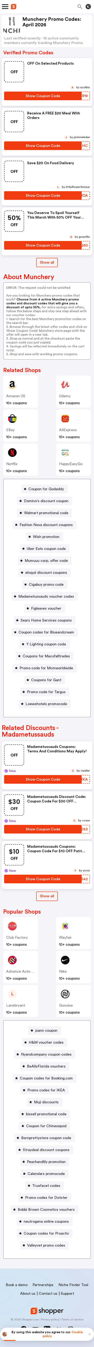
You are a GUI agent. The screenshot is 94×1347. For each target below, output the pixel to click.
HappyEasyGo (70, 464)
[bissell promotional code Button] (44, 1114)
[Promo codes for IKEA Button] (44, 1090)
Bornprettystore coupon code (46, 1138)
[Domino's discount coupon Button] (44, 501)
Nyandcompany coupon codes (46, 1054)
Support (67, 1293)
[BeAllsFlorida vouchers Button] (44, 1066)
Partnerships (42, 1285)
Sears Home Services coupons (46, 620)
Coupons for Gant (46, 680)
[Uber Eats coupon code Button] (45, 548)
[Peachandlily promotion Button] (44, 1161)
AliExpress (68, 430)
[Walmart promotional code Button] (44, 513)
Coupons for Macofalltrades (46, 656)
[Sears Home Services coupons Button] (44, 620)
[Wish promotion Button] (44, 536)
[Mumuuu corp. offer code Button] (45, 560)
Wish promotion (46, 537)
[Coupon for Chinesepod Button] (44, 1126)
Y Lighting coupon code (46, 644)
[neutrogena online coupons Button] (45, 1221)
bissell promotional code (46, 1114)
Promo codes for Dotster (46, 1197)
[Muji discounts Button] (44, 1102)
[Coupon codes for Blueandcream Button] (45, 632)
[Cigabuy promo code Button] (44, 584)
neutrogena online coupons (46, 1221)
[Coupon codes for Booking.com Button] (45, 1078)
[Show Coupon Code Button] (43, 96)
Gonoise (66, 1005)
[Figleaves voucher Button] (44, 608)
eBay (10, 430)
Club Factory (17, 937)
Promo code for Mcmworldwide (46, 668)
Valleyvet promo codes (46, 1245)
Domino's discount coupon (46, 501)
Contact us (48, 1293)
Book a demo (17, 1285)
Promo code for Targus (46, 692)
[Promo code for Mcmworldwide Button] (45, 668)
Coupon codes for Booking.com (46, 1078)
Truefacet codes (46, 1186)
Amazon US (15, 396)
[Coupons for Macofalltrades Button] (45, 656)
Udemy (65, 396)
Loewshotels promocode (46, 704)
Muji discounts (46, 1102)
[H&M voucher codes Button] (44, 1042)
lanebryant (15, 1005)
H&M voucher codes (46, 1042)
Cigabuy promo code (46, 584)
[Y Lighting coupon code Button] (44, 644)
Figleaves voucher (46, 608)
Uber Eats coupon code (46, 549)
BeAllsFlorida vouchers (46, 1066)
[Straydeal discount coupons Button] (44, 1150)
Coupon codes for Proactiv (46, 1233)
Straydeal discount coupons (46, 1150)
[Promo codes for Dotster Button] (44, 1197)
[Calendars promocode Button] (44, 1173)
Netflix (11, 464)
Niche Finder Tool (73, 1285)
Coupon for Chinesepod (46, 1126)
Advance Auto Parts (23, 971)
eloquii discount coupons (46, 572)
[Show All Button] (47, 896)
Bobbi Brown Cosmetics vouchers (46, 1209)
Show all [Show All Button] (47, 262)
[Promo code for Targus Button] (44, 692)
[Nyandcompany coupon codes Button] (44, 1054)
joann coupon (46, 1030)
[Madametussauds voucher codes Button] (44, 596)
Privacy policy (50, 1319)
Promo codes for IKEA (46, 1090)
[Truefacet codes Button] (44, 1185)
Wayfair (65, 937)
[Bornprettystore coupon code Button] (44, 1138)
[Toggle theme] (88, 6)
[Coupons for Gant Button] (44, 680)
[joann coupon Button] (44, 1030)
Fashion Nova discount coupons (46, 525)
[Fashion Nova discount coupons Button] (45, 524)
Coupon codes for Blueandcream (46, 632)
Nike (63, 971)
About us (27, 1293)
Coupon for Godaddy (46, 489)
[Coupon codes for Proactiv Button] (45, 1233)
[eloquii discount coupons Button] (44, 572)
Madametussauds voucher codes (46, 596)
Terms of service (72, 1319)
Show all (47, 896)
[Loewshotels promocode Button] (45, 704)
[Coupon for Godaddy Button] (44, 489)
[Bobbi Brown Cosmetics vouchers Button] (44, 1209)
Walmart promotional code (46, 513)
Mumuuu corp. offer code (46, 560)
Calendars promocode (46, 1174)
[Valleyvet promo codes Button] (44, 1245)
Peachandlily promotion (46, 1162)
